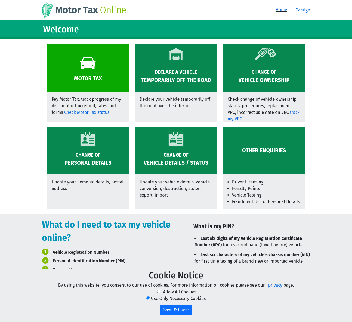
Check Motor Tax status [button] (87, 112)
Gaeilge (302, 10)
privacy (275, 285)
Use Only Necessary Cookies (178, 298)
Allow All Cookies (179, 292)
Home (281, 9)
